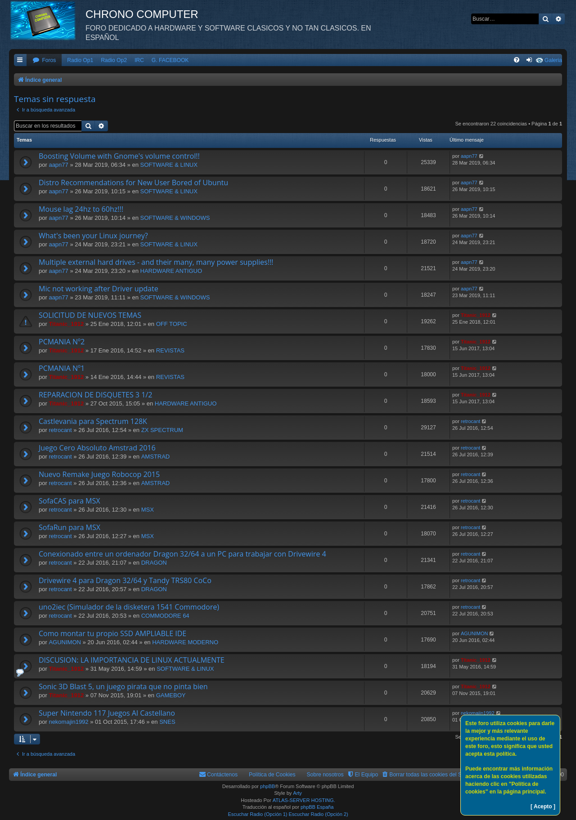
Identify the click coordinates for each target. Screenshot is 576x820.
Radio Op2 (114, 60)
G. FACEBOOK (170, 60)
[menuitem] (44, 60)
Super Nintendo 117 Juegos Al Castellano (107, 713)
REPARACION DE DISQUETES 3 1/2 (95, 395)
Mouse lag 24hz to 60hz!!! (81, 209)
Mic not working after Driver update (98, 289)
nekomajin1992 (68, 721)
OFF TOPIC (171, 324)
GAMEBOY (171, 695)
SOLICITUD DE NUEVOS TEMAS (90, 315)
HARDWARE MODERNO (185, 642)
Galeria (553, 60)
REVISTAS (170, 350)
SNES (167, 721)
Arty (297, 793)
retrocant (60, 430)
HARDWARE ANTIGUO (171, 270)
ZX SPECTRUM (162, 430)
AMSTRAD (155, 456)
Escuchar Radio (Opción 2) (318, 814)
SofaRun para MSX (69, 527)
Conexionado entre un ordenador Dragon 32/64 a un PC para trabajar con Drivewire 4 (182, 554)
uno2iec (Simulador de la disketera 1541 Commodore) (129, 607)
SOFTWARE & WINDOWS (175, 217)
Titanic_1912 (66, 324)
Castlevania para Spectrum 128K (93, 421)
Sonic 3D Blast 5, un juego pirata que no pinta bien (123, 686)
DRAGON (154, 562)
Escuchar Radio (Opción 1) (257, 814)
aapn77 (58, 164)
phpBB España (317, 807)
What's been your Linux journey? (93, 236)
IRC (139, 60)
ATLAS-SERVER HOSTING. (304, 800)
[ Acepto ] (543, 806)
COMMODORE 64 (165, 615)
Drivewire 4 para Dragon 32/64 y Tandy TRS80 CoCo (125, 580)
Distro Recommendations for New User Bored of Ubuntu (133, 182)
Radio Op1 (80, 60)
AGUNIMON (65, 642)
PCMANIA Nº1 (62, 368)
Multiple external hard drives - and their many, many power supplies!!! (156, 262)
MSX (147, 509)
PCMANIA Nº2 (62, 342)
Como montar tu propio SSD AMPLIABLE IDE (112, 633)
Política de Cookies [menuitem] (272, 774)
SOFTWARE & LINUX (169, 164)
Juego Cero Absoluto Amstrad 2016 (97, 448)
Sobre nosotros (325, 774)
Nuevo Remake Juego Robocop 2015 (99, 474)
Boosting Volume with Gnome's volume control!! (119, 156)
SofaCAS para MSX (69, 501)
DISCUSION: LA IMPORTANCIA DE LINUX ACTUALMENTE (132, 660)
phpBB (267, 786)
